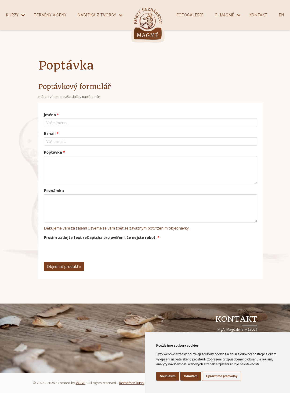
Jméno (50, 114)
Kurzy (12, 15)
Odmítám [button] (191, 376)
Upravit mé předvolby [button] (221, 376)
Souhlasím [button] (168, 376)
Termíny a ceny (50, 15)
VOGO (80, 383)
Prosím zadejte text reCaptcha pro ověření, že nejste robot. (100, 237)
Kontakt (258, 15)
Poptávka (53, 152)
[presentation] (79, 250)
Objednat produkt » (64, 266)
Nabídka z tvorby (97, 15)
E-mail (50, 133)
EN (281, 15)
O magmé (224, 15)
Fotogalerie (190, 15)
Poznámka (54, 190)
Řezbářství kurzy (131, 383)
